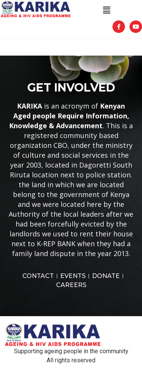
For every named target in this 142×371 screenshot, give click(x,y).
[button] (106, 10)
